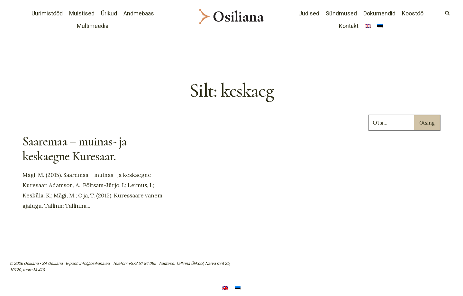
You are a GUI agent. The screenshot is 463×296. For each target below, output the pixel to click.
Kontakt (349, 25)
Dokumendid (379, 13)
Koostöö (412, 13)
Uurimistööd (47, 13)
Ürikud (109, 13)
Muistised (82, 13)
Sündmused (341, 13)
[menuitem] (367, 27)
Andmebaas (138, 13)
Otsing (427, 123)
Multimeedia (92, 25)
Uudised (308, 13)
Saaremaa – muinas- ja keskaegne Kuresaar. (75, 149)
